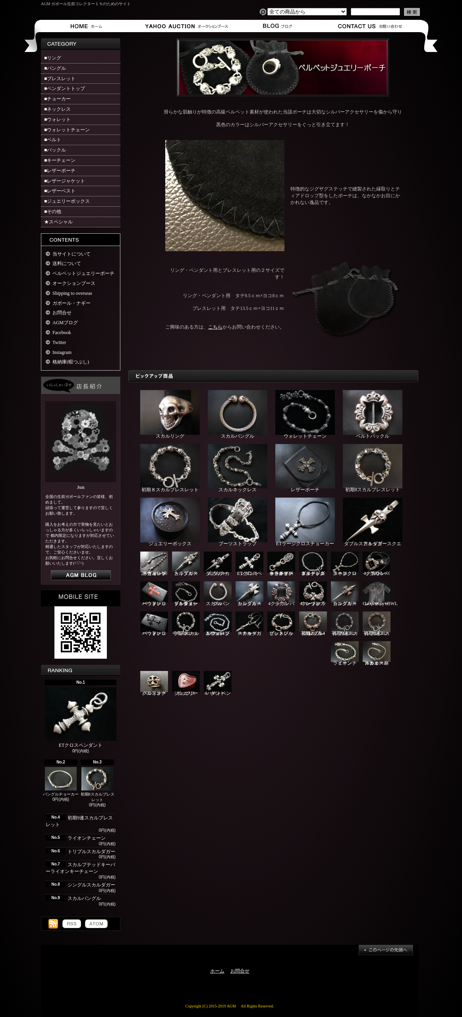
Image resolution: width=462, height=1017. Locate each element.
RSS (71, 923)
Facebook (61, 332)
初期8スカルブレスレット (97, 784)
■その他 (52, 211)
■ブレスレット (59, 78)
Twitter (59, 342)
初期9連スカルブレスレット (345, 623)
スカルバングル (84, 898)
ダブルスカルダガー (218, 564)
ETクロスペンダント (80, 717)
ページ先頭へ (386, 950)
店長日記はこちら (81, 575)
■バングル (55, 68)
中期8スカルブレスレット (186, 623)
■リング (52, 58)
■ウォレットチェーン (67, 130)
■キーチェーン (59, 160)
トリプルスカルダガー (91, 851)
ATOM (96, 923)
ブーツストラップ (237, 522)
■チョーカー (57, 99)
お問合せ (370, 26)
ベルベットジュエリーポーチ (83, 273)
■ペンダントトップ (64, 88)
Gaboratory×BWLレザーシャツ (380, 593)
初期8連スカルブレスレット (376, 623)
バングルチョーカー (61, 782)
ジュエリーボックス (170, 522)
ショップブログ (276, 26)
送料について (66, 263)
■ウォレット (57, 119)
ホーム (88, 26)
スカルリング (170, 414)
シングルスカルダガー (91, 885)
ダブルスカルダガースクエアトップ (372, 522)
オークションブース (182, 26)
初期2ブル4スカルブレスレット (313, 623)
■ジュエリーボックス (67, 201)
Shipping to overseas (72, 293)
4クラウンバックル (281, 593)
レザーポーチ (305, 468)
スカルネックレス (237, 468)
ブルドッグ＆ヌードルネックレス (313, 564)
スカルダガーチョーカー (249, 623)
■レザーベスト (59, 191)
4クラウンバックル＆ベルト (376, 564)
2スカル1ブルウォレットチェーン (218, 623)
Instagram (62, 352)
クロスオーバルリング (154, 683)
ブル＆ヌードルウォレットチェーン (186, 593)
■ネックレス (57, 109)
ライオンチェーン (87, 838)
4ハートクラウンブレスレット (313, 593)
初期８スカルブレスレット (170, 468)
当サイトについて (71, 254)
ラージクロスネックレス (345, 564)
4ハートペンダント (218, 683)
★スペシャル (58, 222)
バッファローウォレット (154, 593)
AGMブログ (65, 322)
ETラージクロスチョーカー (305, 522)
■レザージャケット (64, 181)
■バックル (55, 150)
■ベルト (52, 139)
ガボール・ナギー (71, 303)
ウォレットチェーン (305, 414)
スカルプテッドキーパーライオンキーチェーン (281, 564)
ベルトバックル (372, 414)
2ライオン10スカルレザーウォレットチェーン (154, 564)
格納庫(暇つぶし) (70, 362)
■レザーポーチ (59, 170)
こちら (215, 327)
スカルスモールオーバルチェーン (376, 653)
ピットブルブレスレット (281, 623)
